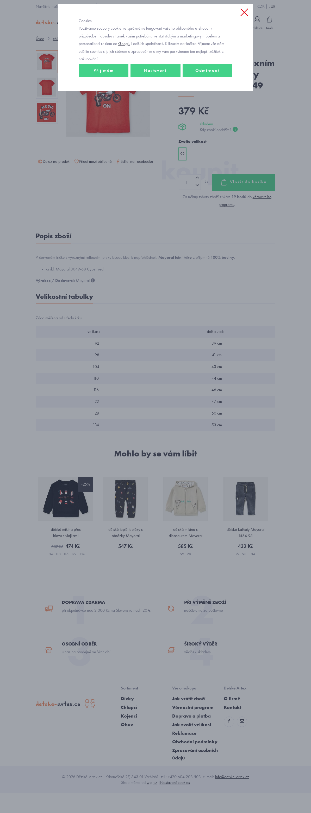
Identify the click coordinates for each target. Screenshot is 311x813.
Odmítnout (207, 92)
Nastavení (155, 92)
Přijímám (104, 92)
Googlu (124, 66)
